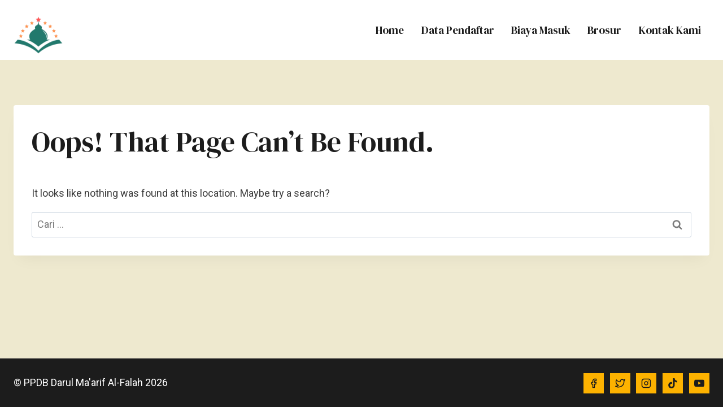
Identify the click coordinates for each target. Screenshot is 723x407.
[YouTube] (699, 383)
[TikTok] (673, 383)
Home (390, 30)
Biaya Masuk (540, 30)
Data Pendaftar (457, 30)
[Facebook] (593, 383)
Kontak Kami (670, 30)
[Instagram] (646, 383)
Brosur (604, 30)
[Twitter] (620, 383)
